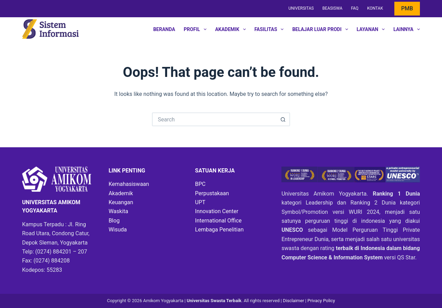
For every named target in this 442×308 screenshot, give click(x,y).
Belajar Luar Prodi (321, 29)
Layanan (372, 29)
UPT (200, 202)
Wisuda (117, 229)
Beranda (164, 29)
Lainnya (406, 29)
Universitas (301, 8)
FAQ (354, 8)
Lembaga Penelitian (219, 229)
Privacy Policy (321, 300)
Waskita (118, 211)
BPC (200, 184)
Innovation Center (216, 211)
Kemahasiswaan (128, 184)
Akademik (232, 29)
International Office (218, 220)
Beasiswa (333, 8)
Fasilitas (270, 29)
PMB (407, 8)
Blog (113, 220)
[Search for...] (214, 119)
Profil (196, 29)
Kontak (375, 8)
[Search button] (283, 119)
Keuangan (120, 202)
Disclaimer (294, 300)
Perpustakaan (212, 193)
